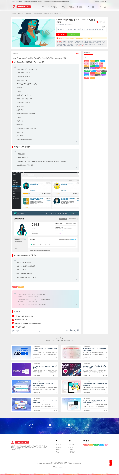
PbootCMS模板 (52, 7)
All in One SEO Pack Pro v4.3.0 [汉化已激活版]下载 (45, 349)
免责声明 (58, 447)
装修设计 (87, 68)
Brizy (97, 65)
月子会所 (92, 61)
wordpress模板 (90, 7)
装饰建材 (87, 75)
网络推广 (92, 68)
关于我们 (58, 444)
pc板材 (98, 70)
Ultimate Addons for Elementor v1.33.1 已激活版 (45, 367)
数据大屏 (101, 444)
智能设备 (92, 65)
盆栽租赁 (87, 77)
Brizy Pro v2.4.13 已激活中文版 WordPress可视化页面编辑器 (95, 401)
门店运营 (87, 73)
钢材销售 (103, 73)
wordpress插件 (102, 7)
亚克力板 (92, 77)
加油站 (101, 65)
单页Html (92, 63)
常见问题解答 (72, 452)
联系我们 (71, 449)
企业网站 (86, 444)
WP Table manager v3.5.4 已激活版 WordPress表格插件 (43, 384)
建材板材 (102, 61)
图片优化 (15, 286)
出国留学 (98, 73)
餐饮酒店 (87, 63)
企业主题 (92, 73)
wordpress (20, 286)
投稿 (102, 1)
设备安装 (87, 61)
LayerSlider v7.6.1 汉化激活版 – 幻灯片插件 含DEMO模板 (94, 367)
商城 (106, 444)
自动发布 (93, 70)
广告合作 (58, 452)
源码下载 (79, 7)
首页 (43, 7)
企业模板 (96, 444)
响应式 (91, 444)
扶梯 (97, 63)
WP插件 (103, 68)
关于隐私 (58, 449)
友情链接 (71, 447)
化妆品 (97, 61)
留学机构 (103, 75)
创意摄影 (98, 75)
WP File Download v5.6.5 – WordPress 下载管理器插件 (45, 401)
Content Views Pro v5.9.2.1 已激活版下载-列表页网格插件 (95, 349)
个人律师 (87, 65)
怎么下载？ (71, 444)
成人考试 (98, 68)
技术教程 (71, 7)
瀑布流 (100, 63)
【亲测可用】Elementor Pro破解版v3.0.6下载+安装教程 (95, 384)
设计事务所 (87, 70)
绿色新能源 (104, 70)
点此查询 (80, 45)
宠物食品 (92, 75)
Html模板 (62, 7)
